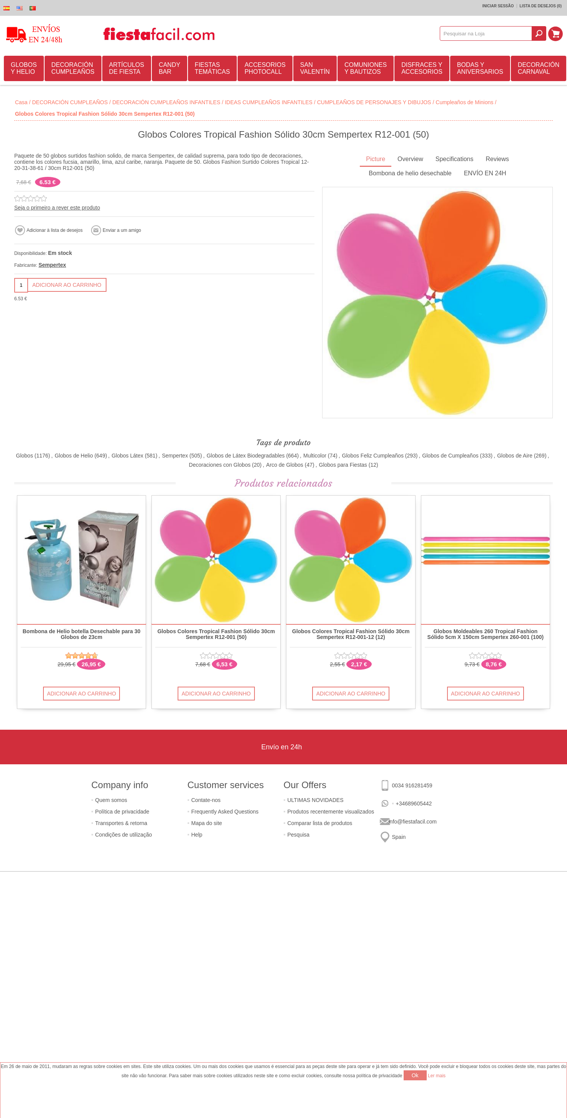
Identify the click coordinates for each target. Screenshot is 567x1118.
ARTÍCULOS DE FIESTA (126, 68)
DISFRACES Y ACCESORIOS (421, 68)
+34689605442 (414, 803)
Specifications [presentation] (455, 159)
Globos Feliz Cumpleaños (373, 456)
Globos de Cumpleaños (450, 456)
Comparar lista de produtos (320, 823)
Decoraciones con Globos (219, 465)
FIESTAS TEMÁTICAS (212, 68)
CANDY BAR (169, 68)
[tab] (375, 160)
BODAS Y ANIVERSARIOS (480, 68)
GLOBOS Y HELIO (24, 68)
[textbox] (486, 33)
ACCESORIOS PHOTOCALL (265, 68)
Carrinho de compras (556, 33)
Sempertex (52, 265)
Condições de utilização (123, 835)
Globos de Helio (74, 456)
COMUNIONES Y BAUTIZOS (365, 68)
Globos (24, 456)
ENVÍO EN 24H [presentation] (485, 173)
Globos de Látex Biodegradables (245, 456)
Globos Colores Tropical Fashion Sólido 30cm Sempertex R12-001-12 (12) (351, 634)
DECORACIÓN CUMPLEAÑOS (73, 68)
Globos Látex (127, 456)
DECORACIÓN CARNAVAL (538, 68)
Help (197, 835)
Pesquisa (299, 835)
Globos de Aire (514, 456)
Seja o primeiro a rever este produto (57, 208)
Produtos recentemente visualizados (331, 812)
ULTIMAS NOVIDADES (316, 800)
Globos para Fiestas (343, 465)
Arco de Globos (284, 465)
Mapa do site (206, 823)
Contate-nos (206, 800)
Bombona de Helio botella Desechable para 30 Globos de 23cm (82, 634)
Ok (415, 1075)
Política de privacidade (122, 812)
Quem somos (111, 800)
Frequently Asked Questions (225, 812)
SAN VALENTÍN (315, 68)
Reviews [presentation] (497, 159)
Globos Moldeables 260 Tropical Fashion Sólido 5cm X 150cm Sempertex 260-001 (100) (485, 634)
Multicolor (314, 456)
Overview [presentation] (410, 159)
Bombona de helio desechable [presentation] (410, 173)
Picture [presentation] (375, 159)
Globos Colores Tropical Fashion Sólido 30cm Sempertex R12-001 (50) (216, 634)
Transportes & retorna (121, 823)
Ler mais (437, 1075)
